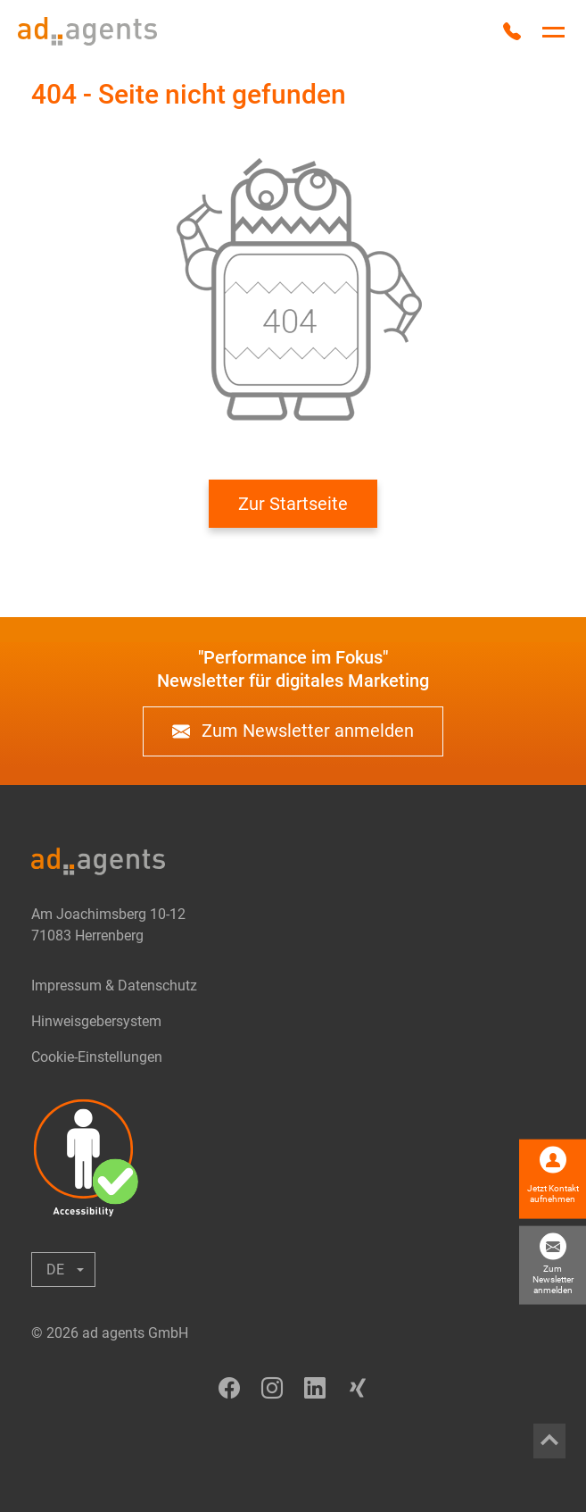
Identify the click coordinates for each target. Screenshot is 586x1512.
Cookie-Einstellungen (96, 1056)
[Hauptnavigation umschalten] (553, 32)
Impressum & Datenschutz (114, 985)
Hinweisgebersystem (96, 1021)
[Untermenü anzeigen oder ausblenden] (63, 1269)
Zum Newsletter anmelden (293, 731)
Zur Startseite (293, 503)
